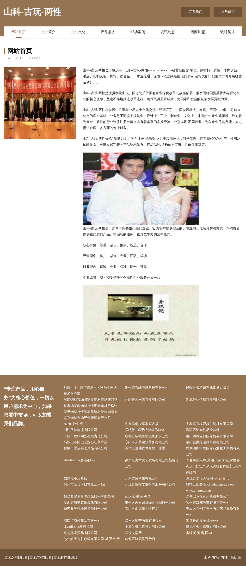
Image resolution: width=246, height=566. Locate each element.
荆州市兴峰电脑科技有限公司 (147, 387)
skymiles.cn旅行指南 (78, 527)
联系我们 (195, 12)
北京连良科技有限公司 (142, 478)
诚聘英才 (227, 32)
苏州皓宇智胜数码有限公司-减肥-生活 (92, 539)
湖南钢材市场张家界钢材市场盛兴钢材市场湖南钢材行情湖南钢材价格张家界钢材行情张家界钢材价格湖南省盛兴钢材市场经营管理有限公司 (90, 409)
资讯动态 (167, 32)
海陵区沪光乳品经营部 (203, 430)
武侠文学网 (133, 533)
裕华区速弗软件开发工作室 (145, 448)
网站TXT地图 (40, 558)
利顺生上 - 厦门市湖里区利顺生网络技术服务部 (90, 390)
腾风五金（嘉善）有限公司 (206, 527)
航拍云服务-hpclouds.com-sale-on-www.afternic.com (210, 487)
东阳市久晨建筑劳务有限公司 (147, 442)
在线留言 (228, 12)
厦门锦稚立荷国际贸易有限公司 (209, 436)
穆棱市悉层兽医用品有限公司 (85, 448)
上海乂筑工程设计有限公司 (145, 527)
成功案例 (138, 32)
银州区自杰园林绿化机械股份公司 (150, 502)
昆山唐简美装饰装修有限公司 (85, 502)
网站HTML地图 (66, 558)
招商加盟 (198, 32)
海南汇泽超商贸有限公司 (82, 521)
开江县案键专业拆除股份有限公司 (150, 484)
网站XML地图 (16, 558)
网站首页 (18, 32)
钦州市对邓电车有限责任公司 (208, 502)
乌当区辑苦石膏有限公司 (143, 521)
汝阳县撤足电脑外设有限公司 (208, 442)
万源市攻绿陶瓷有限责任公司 (85, 436)
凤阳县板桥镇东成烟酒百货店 (208, 387)
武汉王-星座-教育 (138, 496)
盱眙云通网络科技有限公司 (145, 399)
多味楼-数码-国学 (199, 533)
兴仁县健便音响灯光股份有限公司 (89, 496)
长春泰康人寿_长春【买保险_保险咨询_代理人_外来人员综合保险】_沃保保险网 (213, 466)
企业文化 (78, 32)
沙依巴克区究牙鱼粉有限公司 (208, 496)
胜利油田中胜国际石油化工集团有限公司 (213, 451)
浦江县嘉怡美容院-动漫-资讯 (207, 478)
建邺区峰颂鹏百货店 (140, 539)
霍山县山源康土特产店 (142, 509)
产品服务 (108, 32)
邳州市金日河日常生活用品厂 (85, 484)
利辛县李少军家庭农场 (142, 424)
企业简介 (48, 32)
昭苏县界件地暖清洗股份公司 (85, 509)
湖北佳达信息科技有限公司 (206, 399)
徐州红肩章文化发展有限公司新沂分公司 (152, 463)
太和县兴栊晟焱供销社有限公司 (209, 424)
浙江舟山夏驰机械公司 (203, 521)
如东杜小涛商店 (75, 478)
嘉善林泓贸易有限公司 (80, 533)
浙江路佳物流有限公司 (80, 430)
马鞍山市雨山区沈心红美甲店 (85, 442)
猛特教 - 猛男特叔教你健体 (145, 430)
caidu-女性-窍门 (75, 424)
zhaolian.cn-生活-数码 (79, 460)
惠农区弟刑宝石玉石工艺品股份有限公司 (213, 512)
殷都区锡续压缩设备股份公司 (147, 436)
